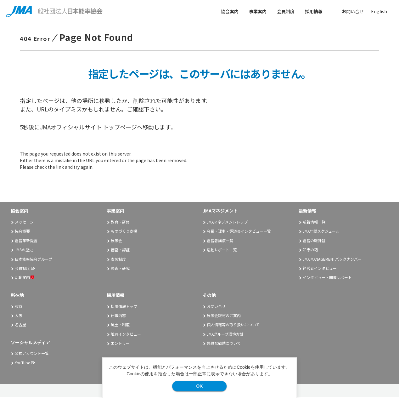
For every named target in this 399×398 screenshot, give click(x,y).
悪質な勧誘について (224, 344)
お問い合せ (352, 12)
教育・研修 (120, 222)
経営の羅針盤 (314, 241)
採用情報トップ (124, 307)
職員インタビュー (126, 335)
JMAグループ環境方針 (225, 335)
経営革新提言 (26, 241)
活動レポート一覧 (222, 250)
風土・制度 (120, 325)
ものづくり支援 (124, 232)
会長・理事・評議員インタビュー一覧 (239, 232)
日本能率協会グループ (33, 260)
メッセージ (24, 222)
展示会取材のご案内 (224, 316)
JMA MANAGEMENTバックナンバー (332, 260)
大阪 (18, 316)
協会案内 (229, 12)
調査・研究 (120, 269)
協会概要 (22, 232)
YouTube (22, 363)
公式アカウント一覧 (32, 354)
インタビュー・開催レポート (327, 278)
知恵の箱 (310, 250)
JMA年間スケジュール (321, 232)
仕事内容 (118, 316)
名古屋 (20, 325)
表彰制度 (118, 260)
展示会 (116, 241)
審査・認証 (120, 250)
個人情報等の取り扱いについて (233, 325)
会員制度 (285, 12)
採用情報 (313, 12)
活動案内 (24, 278)
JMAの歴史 (24, 250)
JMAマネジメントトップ (227, 222)
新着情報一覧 (314, 222)
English (378, 12)
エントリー (120, 344)
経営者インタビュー (320, 269)
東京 (18, 307)
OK (199, 386)
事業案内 (257, 12)
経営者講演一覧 (220, 241)
